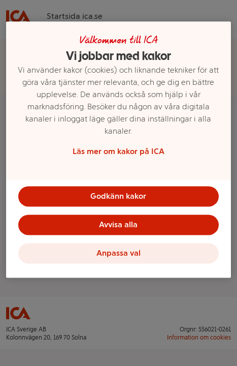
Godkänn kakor (118, 196)
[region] (118, 149)
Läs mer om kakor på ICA (118, 151)
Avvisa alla (118, 224)
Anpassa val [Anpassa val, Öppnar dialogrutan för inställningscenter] (118, 253)
